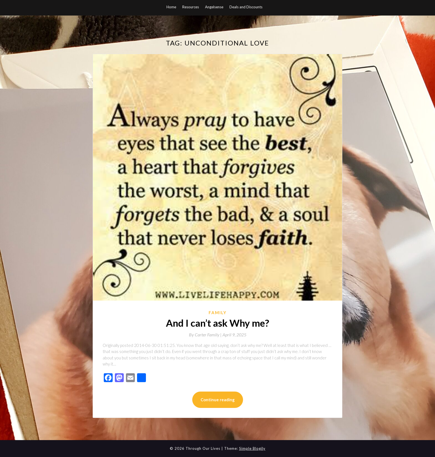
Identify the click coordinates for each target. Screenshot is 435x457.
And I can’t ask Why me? (217, 323)
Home (171, 7)
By (205, 334)
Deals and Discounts (245, 7)
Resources (190, 7)
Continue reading (218, 399)
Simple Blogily (252, 448)
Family (218, 312)
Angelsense (214, 7)
